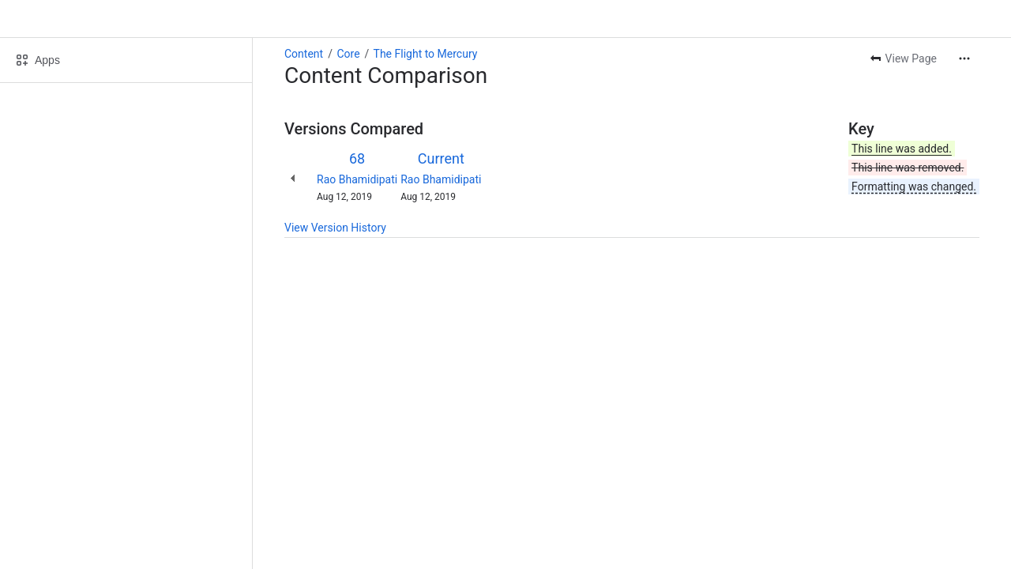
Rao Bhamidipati (357, 179)
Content (303, 53)
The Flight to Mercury (426, 53)
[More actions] (964, 58)
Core (347, 53)
